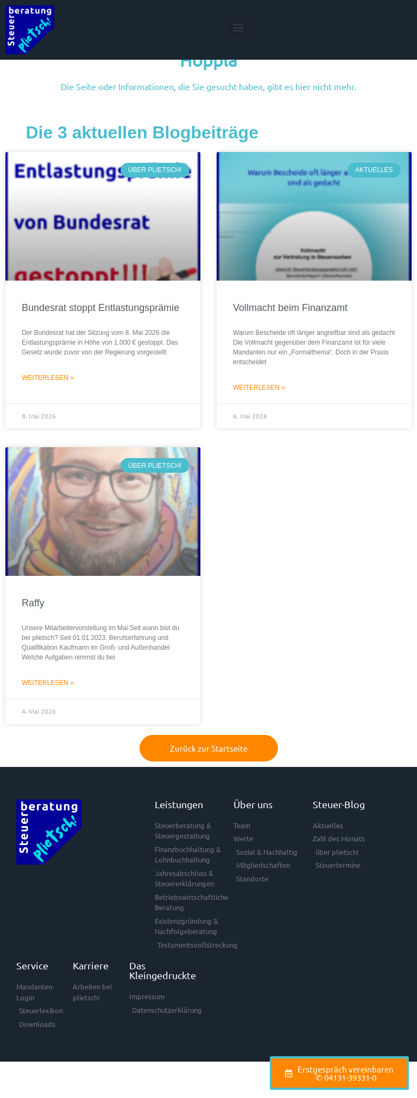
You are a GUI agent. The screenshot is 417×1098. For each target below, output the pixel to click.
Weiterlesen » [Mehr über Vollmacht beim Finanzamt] (259, 412)
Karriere (91, 991)
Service (32, 991)
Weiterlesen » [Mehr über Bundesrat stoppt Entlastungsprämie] (48, 403)
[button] (238, 27)
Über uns (253, 829)
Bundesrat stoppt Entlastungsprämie (100, 333)
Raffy (33, 628)
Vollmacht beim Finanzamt (290, 333)
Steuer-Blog (339, 829)
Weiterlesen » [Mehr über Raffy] (48, 708)
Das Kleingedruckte (162, 995)
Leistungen (179, 829)
